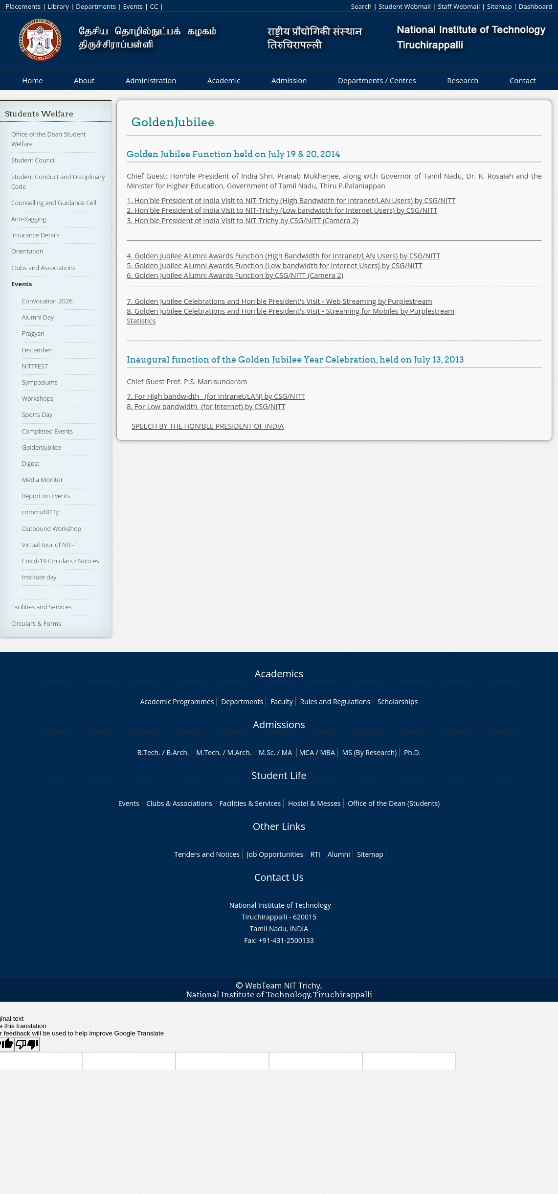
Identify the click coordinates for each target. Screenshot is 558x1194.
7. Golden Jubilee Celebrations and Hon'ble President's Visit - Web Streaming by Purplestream (279, 301)
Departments (96, 6)
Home (32, 80)
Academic (223, 80)
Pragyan (33, 333)
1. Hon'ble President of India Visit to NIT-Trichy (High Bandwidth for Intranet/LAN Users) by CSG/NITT (291, 200)
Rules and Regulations (335, 701)
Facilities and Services (41, 606)
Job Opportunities (275, 854)
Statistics (141, 320)
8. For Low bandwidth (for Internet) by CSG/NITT (206, 406)
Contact (523, 80)
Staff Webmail (459, 6)
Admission (289, 80)
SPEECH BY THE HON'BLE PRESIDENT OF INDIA (208, 426)
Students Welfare (39, 113)
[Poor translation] (27, 1044)
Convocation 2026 (47, 301)
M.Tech (207, 752)
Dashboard (536, 6)
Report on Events (46, 495)
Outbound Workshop (52, 528)
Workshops (38, 398)
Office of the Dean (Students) (394, 803)
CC (154, 6)
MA (287, 752)
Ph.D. (412, 752)
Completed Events (47, 431)
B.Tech (148, 752)
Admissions (279, 724)
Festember (37, 349)
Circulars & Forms (36, 623)
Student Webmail (405, 6)
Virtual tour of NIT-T (49, 544)
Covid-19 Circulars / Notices (60, 560)
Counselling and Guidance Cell (53, 202)
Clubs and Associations (43, 267)
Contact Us (279, 877)
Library (57, 6)
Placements (23, 6)
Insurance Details (35, 234)
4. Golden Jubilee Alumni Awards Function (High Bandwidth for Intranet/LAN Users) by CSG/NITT (283, 255)
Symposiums (40, 382)
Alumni (339, 854)
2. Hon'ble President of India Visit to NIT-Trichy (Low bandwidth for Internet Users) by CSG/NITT (282, 210)
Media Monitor (42, 479)
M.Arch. (239, 752)
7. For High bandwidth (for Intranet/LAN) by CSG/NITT (216, 396)
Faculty (281, 701)
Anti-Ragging (28, 218)
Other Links (279, 826)
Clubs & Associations (179, 803)
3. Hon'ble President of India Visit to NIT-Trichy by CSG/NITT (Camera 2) (242, 220)
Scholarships (398, 701)
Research (462, 80)
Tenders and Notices (207, 854)
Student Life (279, 775)
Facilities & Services (250, 803)
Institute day (39, 577)
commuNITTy (40, 511)
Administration (151, 80)
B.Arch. (177, 752)
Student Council (33, 160)
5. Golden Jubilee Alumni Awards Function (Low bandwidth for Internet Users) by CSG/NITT (274, 265)
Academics (279, 673)
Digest (31, 463)
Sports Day (37, 414)
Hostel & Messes (314, 803)
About (84, 80)
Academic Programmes (177, 701)
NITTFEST (35, 366)
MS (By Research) (369, 752)
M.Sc (266, 752)
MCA (306, 752)
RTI (315, 854)
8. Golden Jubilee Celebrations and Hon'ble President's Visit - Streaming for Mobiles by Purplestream (290, 311)
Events (133, 6)
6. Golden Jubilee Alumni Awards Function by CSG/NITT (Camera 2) (235, 275)
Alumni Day (38, 317)
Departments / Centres (377, 80)
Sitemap (499, 6)
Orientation (27, 251)
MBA (327, 752)
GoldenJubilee (41, 447)
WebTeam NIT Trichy (282, 985)
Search (361, 6)
